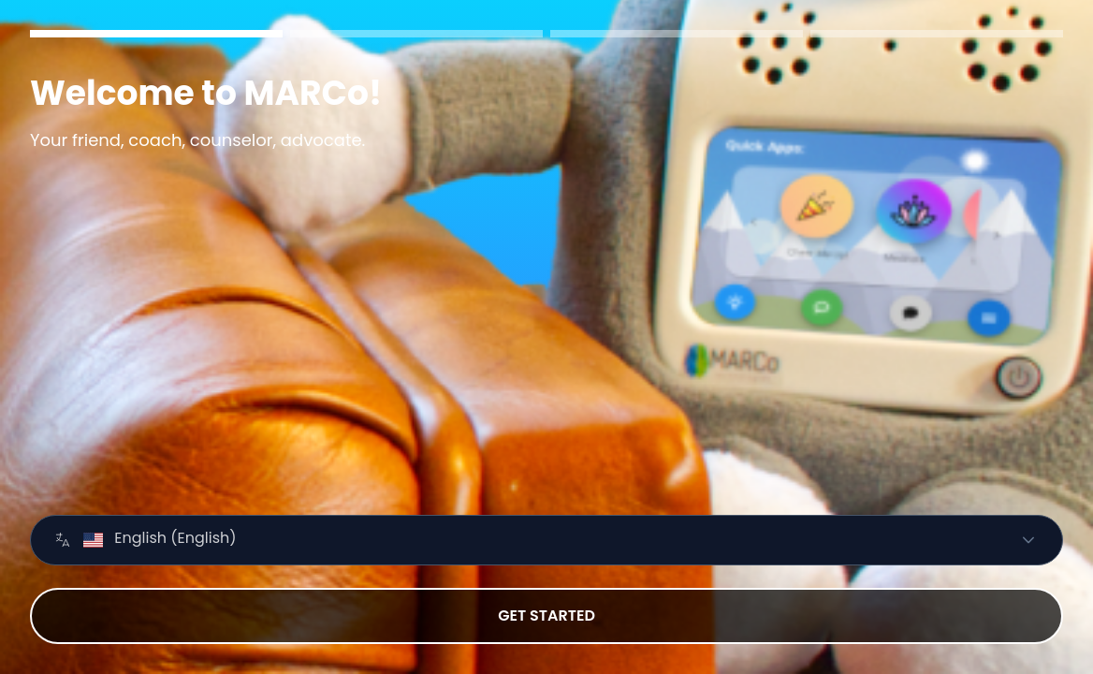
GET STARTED (546, 615)
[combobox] (524, 540)
